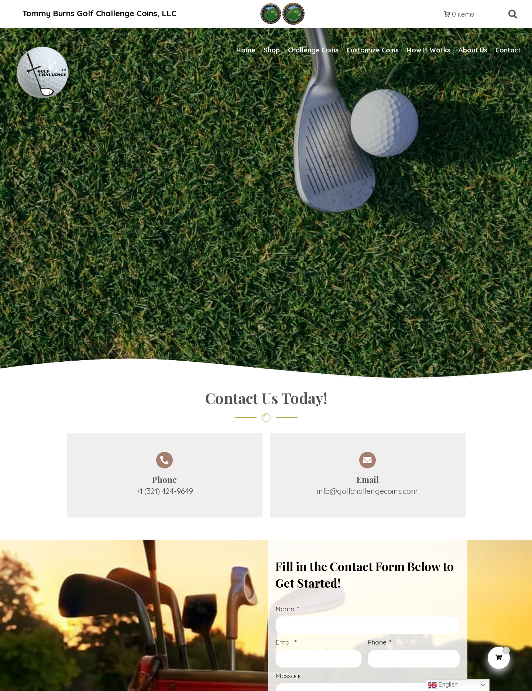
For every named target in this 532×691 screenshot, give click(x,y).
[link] (246, 50)
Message (289, 677)
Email (285, 643)
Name (287, 609)
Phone (379, 643)
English (443, 685)
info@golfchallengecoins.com (367, 491)
